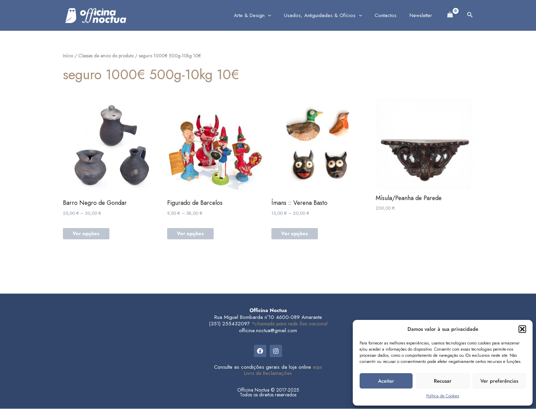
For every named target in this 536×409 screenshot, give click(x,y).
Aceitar (386, 381)
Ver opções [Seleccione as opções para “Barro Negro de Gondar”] (86, 234)
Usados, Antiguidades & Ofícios (329, 15)
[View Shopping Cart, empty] (450, 14)
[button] (522, 329)
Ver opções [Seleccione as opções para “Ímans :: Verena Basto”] (295, 234)
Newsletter (422, 15)
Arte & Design (261, 15)
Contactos (390, 15)
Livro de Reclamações (268, 373)
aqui (317, 367)
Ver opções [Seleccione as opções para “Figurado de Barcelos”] (191, 234)
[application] (277, 15)
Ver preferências (499, 381)
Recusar (443, 381)
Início (68, 55)
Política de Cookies (442, 396)
